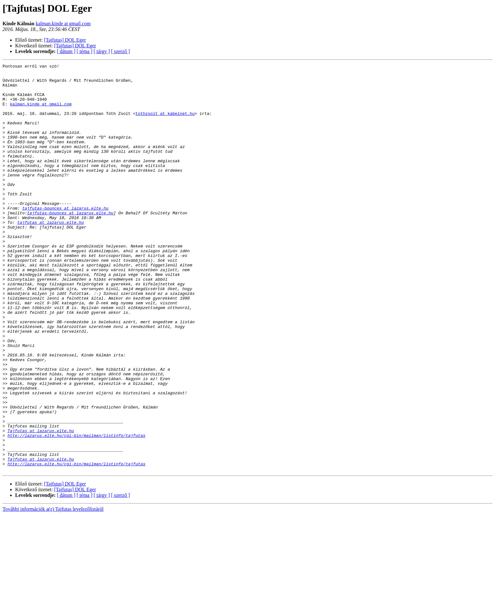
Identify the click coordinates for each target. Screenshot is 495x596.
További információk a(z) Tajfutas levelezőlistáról (53, 590)
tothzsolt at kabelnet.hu (164, 124)
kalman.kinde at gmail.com (63, 23)
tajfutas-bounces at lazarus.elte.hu (65, 237)
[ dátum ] (66, 51)
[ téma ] (84, 51)
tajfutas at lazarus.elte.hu (50, 254)
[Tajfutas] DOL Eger (65, 40)
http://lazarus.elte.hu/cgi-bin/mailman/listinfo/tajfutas (77, 510)
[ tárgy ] (102, 51)
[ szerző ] (120, 51)
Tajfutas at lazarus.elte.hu (41, 504)
